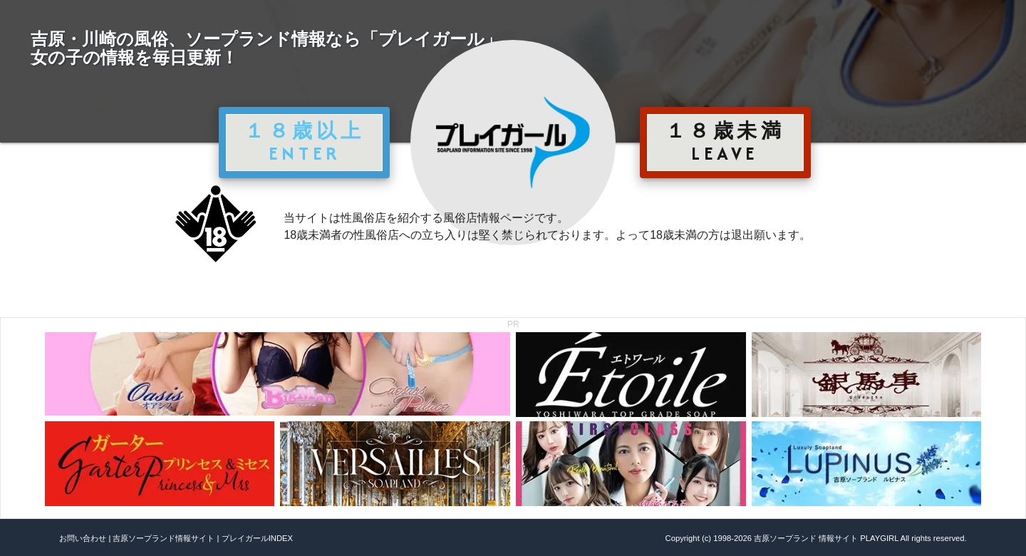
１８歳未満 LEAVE (725, 142)
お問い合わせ (82, 538)
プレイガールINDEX (257, 538)
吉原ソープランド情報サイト (163, 538)
